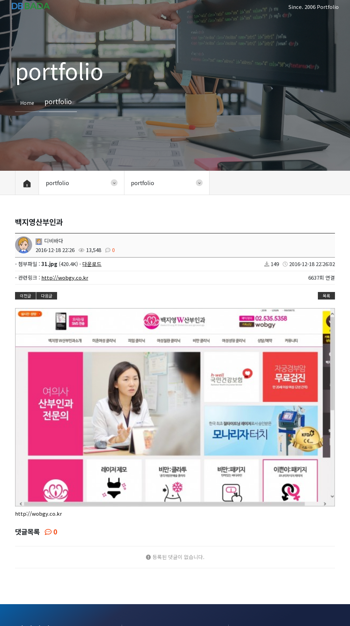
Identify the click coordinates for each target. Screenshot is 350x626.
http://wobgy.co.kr (64, 277)
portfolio (66, 612)
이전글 (25, 295)
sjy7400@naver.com (282, 569)
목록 (326, 295)
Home (27, 102)
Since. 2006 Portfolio (313, 6)
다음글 (46, 295)
